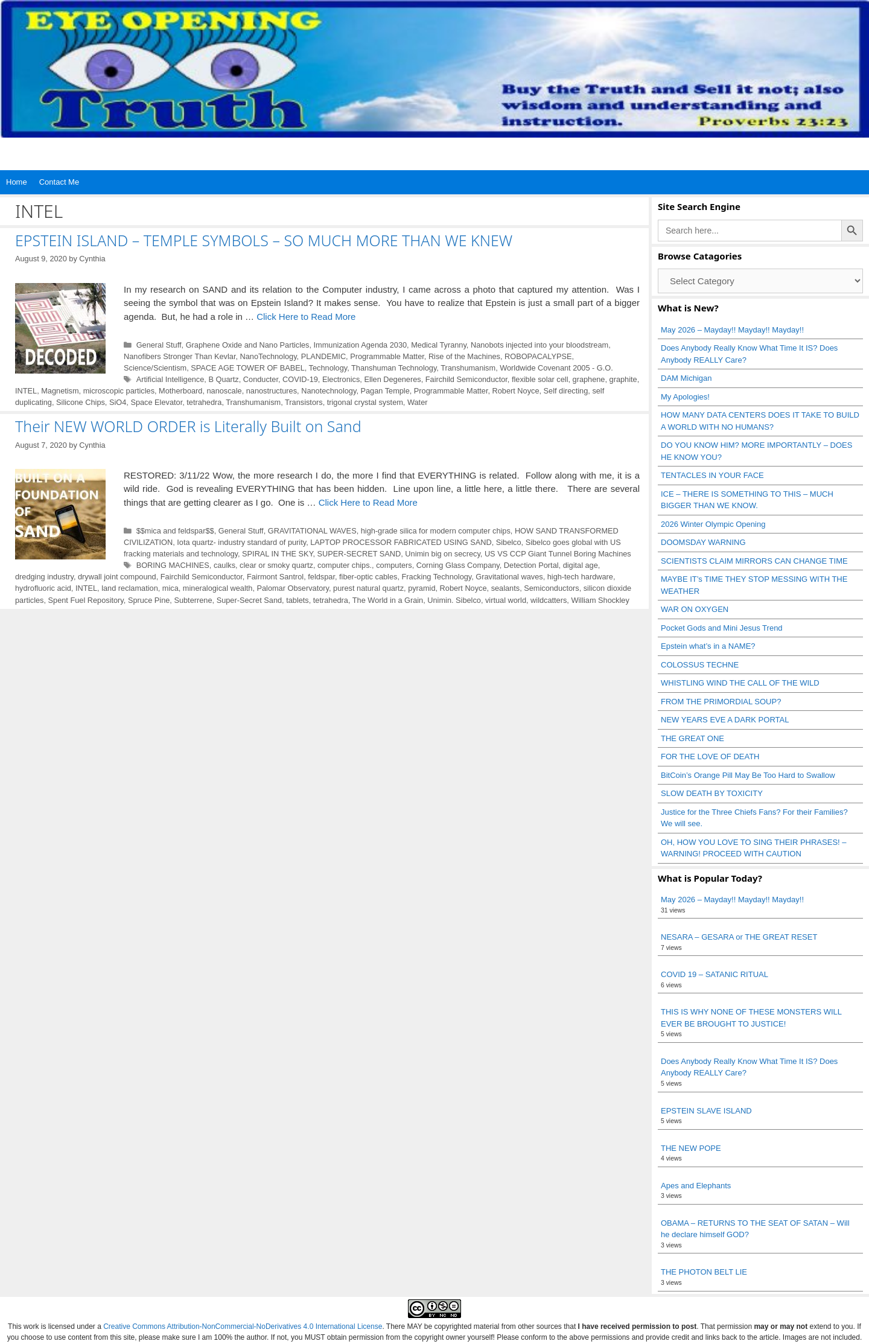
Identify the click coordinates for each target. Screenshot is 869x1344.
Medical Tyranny (438, 344)
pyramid (421, 588)
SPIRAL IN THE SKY (277, 553)
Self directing (566, 390)
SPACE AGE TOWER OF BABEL (247, 367)
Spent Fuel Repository (86, 600)
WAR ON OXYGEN (694, 609)
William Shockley (600, 600)
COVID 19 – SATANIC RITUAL (714, 974)
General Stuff (159, 344)
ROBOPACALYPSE (538, 356)
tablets (297, 600)
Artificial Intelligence (170, 379)
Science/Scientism (155, 367)
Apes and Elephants (696, 1185)
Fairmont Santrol (275, 576)
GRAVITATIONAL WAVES (312, 530)
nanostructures (271, 390)
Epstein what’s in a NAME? (708, 646)
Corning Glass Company (458, 565)
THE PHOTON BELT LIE (704, 1271)
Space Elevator (156, 402)
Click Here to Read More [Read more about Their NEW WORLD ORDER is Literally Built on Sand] (368, 502)
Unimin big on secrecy (442, 553)
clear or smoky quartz (276, 565)
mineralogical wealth (218, 588)
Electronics (341, 379)
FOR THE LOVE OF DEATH (710, 756)
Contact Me (59, 181)
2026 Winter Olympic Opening (713, 524)
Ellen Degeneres (392, 379)
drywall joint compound (117, 576)
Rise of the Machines (464, 356)
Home (16, 181)
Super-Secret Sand (249, 600)
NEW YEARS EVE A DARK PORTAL (725, 719)
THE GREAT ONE (692, 738)
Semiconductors (551, 588)
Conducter (260, 379)
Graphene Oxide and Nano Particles (248, 344)
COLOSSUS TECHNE (700, 664)
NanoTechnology (268, 356)
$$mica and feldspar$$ (175, 530)
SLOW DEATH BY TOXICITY (712, 793)
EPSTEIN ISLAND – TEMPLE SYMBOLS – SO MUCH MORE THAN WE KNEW (263, 240)
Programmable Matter (387, 356)
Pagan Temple (384, 390)
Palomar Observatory (292, 588)
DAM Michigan (686, 378)
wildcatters (548, 600)
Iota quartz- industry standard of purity (241, 542)
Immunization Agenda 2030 (360, 344)
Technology (328, 367)
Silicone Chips (80, 402)
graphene (589, 379)
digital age (580, 565)
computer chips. (344, 565)
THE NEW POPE (691, 1148)
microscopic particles (118, 390)
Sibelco (508, 542)
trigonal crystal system (365, 402)
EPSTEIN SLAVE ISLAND (706, 1110)
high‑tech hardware (580, 576)
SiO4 (117, 402)
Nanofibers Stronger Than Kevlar (179, 356)
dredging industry (44, 576)
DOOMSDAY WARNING (703, 542)
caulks (224, 565)
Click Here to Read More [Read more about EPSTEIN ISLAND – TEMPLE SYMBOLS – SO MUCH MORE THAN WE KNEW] (305, 316)
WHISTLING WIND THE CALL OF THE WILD (740, 682)
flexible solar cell (540, 379)
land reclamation (129, 588)
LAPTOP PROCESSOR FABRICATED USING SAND (400, 542)
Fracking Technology (437, 576)
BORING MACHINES (172, 565)
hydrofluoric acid (43, 588)
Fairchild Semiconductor (466, 379)
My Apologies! (685, 396)
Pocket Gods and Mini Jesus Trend (722, 627)
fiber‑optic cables (368, 576)
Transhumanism (468, 367)
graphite (623, 379)
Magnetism (59, 390)
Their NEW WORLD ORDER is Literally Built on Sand (188, 426)
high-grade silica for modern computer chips (436, 530)
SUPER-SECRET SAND (359, 553)
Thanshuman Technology (393, 367)
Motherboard (180, 390)
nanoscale (224, 390)
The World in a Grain (387, 600)
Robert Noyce (516, 390)
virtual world (505, 600)
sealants (505, 588)
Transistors (304, 402)
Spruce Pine (149, 600)
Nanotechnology (328, 390)
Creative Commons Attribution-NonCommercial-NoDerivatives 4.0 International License (242, 1326)
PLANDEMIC (323, 356)
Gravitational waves (509, 576)
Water (417, 402)
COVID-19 (300, 379)
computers (394, 565)
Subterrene (193, 600)
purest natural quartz (368, 588)
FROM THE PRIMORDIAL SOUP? (721, 701)
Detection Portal (531, 565)
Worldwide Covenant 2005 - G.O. (556, 367)
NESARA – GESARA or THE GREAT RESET (739, 936)
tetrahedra (203, 402)
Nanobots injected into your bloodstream (539, 344)
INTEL (26, 390)
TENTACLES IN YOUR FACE (712, 475)
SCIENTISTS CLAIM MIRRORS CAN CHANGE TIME (754, 560)
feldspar (321, 576)
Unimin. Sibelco (454, 600)
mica (170, 588)
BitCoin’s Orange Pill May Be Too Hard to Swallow (748, 775)
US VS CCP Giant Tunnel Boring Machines (558, 553)
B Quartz (223, 379)
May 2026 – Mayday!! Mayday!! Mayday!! (732, 329)
